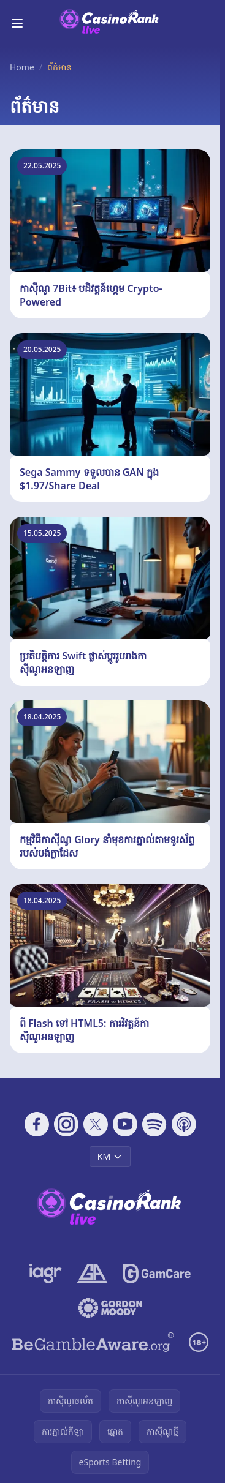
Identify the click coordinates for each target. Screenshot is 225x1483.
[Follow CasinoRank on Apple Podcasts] (184, 1124)
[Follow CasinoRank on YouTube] (125, 1124)
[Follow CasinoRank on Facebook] (37, 1124)
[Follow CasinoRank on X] (95, 1124)
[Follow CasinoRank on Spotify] (154, 1124)
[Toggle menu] (17, 23)
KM (110, 1156)
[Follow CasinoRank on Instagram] (66, 1124)
